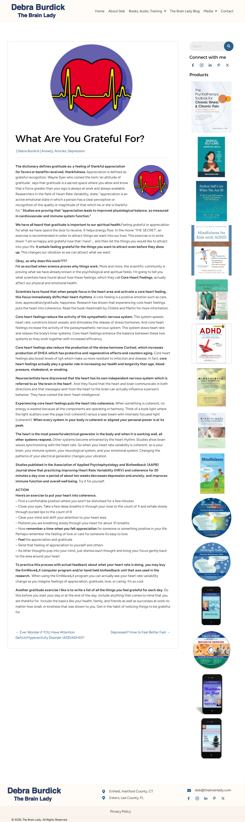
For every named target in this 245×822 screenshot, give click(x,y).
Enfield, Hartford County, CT (131, 791)
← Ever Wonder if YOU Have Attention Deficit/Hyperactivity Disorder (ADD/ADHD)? (50, 635)
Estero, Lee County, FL (126, 798)
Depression (76, 151)
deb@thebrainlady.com (213, 790)
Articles (60, 151)
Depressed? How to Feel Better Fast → (140, 632)
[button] (192, 65)
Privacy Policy (120, 811)
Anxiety (47, 151)
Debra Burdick (28, 151)
